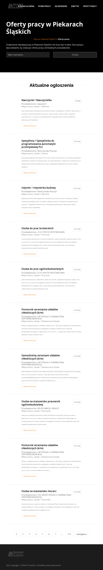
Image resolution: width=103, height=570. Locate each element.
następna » (82, 534)
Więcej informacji (29, 126)
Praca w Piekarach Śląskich (45, 39)
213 (69, 534)
